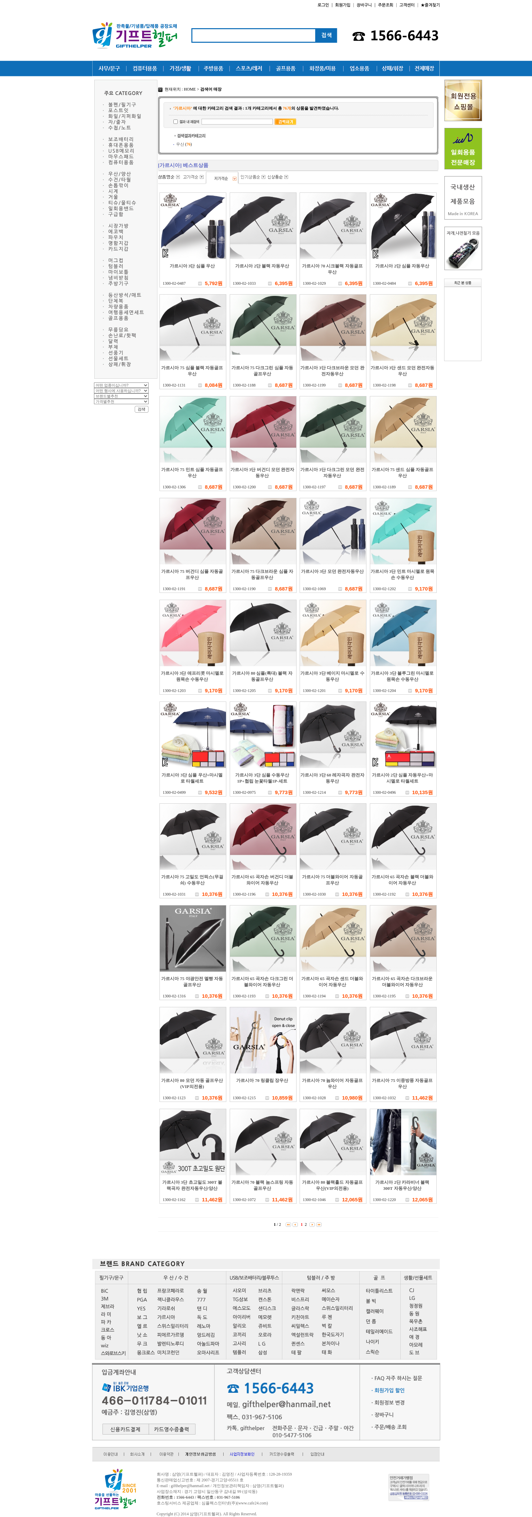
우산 (184, 144)
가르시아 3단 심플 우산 (192, 265)
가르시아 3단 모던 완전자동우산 (332, 571)
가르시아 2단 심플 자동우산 (402, 265)
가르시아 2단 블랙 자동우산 (262, 265)
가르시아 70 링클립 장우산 (262, 1080)
